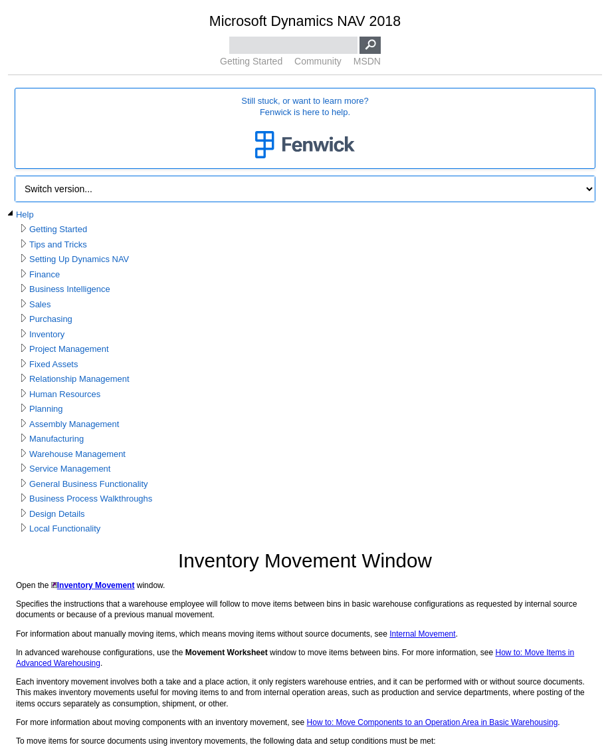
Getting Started (251, 61)
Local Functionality (64, 528)
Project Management (69, 349)
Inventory (46, 334)
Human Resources (64, 394)
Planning (45, 409)
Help (25, 215)
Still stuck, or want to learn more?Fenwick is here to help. (305, 129)
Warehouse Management (77, 454)
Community (318, 61)
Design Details (57, 514)
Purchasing (50, 319)
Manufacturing (56, 439)
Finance (44, 274)
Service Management (69, 469)
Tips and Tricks (58, 244)
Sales (40, 304)
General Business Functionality (88, 484)
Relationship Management (79, 379)
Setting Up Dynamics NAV (79, 259)
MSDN (367, 61)
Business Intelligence (69, 289)
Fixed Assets (53, 364)
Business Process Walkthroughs (90, 499)
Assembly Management (74, 424)
